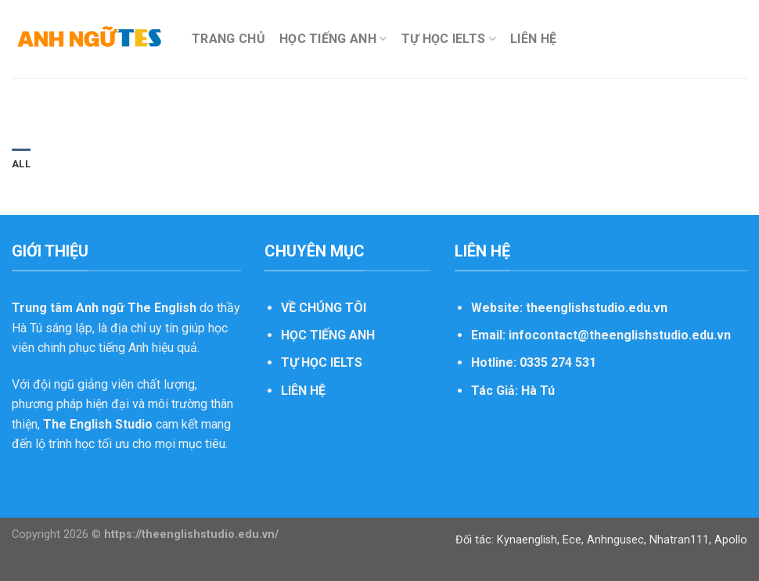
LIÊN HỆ (533, 38)
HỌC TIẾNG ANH (333, 39)
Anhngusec (615, 540)
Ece (572, 540)
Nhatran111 (679, 540)
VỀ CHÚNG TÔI (323, 307)
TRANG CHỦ (228, 38)
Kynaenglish (527, 540)
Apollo (730, 540)
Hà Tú (538, 390)
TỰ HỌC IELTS (448, 39)
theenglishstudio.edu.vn (596, 307)
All (21, 164)
